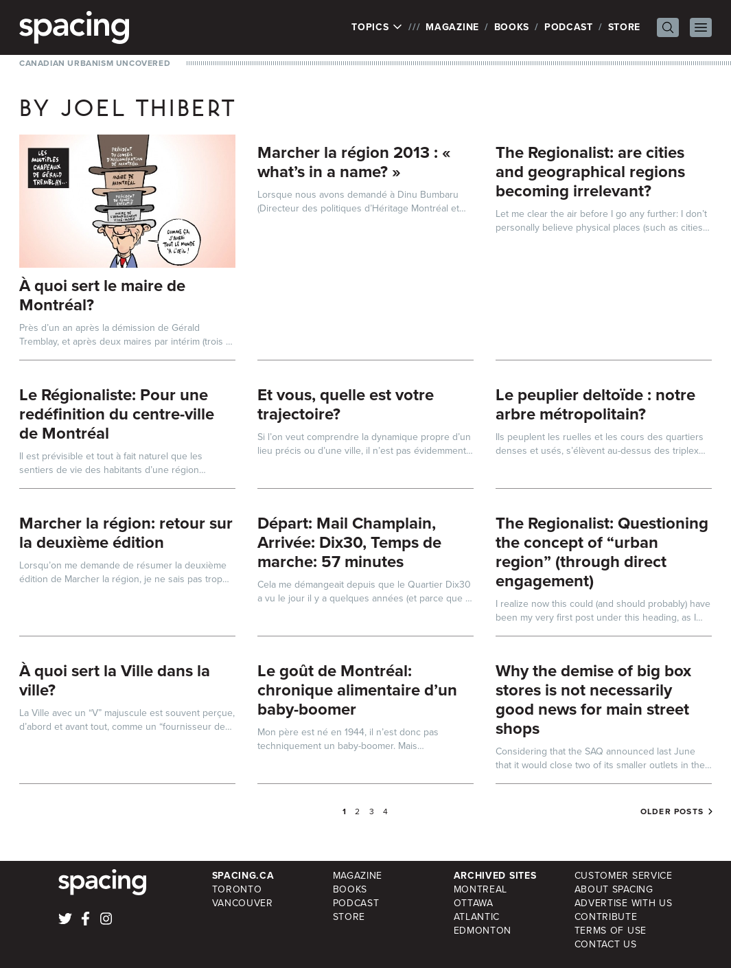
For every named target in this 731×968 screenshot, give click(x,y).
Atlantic (477, 917)
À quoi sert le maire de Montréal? (102, 295)
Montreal (481, 889)
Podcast (568, 27)
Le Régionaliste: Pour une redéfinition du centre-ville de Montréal (116, 414)
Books (512, 27)
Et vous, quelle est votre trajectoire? (345, 404)
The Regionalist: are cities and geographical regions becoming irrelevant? (590, 171)
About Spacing (614, 889)
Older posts (672, 811)
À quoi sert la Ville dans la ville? (114, 680)
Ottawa (474, 903)
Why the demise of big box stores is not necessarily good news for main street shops (593, 699)
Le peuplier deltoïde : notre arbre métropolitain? (595, 404)
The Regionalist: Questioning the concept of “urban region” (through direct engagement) (602, 552)
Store (624, 27)
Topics (377, 27)
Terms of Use (611, 930)
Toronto (237, 889)
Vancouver (242, 903)
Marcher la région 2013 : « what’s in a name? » (354, 162)
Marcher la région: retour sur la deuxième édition (126, 533)
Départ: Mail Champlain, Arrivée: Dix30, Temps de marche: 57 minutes (349, 542)
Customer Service (624, 875)
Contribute (606, 917)
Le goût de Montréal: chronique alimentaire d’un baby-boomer (357, 690)
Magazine (452, 27)
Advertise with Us (624, 903)
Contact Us (606, 944)
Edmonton (483, 930)
